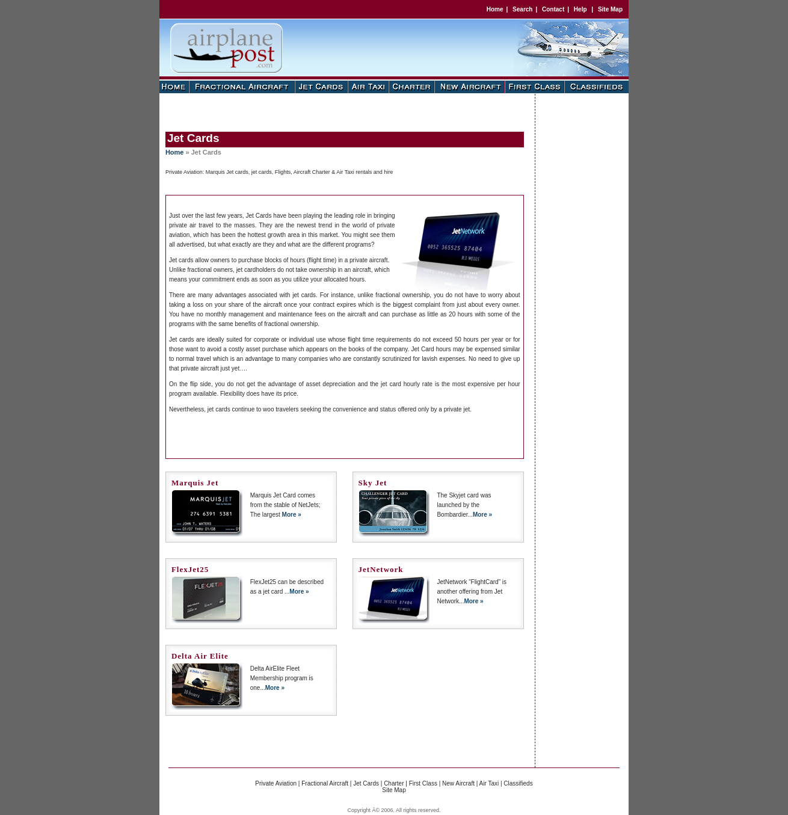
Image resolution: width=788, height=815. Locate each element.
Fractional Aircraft (324, 783)
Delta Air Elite (200, 655)
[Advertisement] (342, 111)
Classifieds (517, 783)
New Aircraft (458, 783)
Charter (394, 783)
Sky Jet (373, 482)
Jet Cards (366, 783)
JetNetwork (381, 569)
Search (522, 9)
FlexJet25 (190, 569)
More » (291, 514)
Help (580, 9)
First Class (423, 783)
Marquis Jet (194, 482)
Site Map (610, 9)
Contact (553, 9)
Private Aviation (276, 783)
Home (495, 9)
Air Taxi (489, 783)
